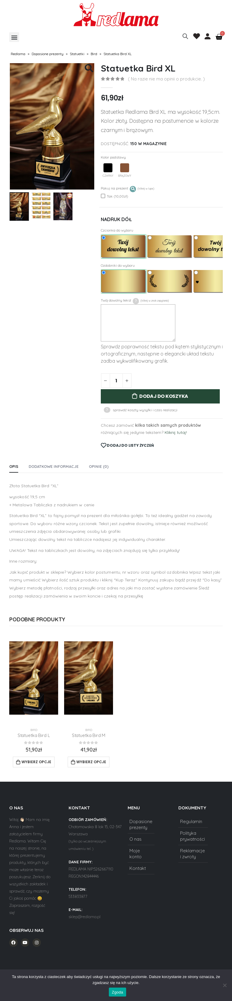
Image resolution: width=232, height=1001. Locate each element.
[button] (14, 37)
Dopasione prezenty (48, 54)
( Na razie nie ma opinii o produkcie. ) (166, 79)
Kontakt (137, 868)
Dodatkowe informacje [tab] (53, 466)
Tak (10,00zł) (114, 196)
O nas (135, 839)
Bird (94, 54)
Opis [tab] (13, 466)
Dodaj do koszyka (163, 396)
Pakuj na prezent (127, 188)
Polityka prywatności (192, 836)
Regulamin (191, 821)
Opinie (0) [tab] (99, 466)
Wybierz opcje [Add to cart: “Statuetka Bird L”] (36, 761)
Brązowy (124, 170)
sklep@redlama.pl (84, 916)
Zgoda (117, 992)
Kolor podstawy (113, 157)
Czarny (108, 170)
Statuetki (77, 54)
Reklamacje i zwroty (192, 853)
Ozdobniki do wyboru (118, 265)
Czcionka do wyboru (117, 230)
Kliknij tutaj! (176, 432)
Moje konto (135, 853)
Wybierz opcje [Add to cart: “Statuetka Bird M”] (91, 761)
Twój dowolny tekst (135, 300)
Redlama (18, 54)
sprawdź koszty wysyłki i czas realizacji (145, 410)
